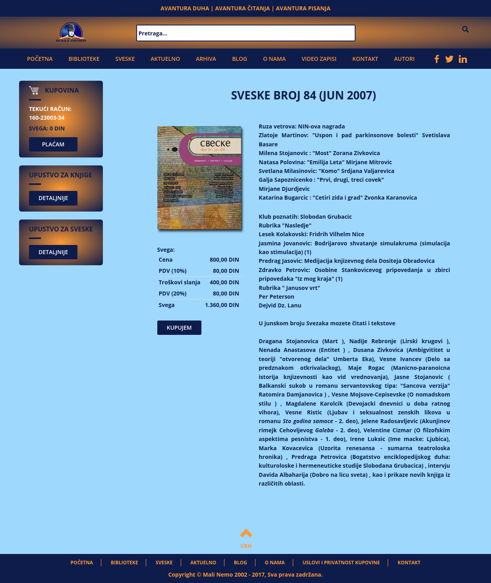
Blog (239, 58)
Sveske (125, 58)
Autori (404, 58)
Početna (39, 58)
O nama (274, 58)
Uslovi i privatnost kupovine (341, 562)
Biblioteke (83, 58)
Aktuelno (165, 58)
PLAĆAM (53, 144)
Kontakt (365, 58)
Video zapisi (319, 58)
